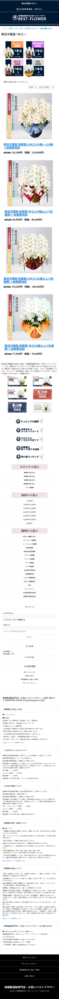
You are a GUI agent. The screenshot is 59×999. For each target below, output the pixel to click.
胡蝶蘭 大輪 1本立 (29, 472)
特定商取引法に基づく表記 (29, 679)
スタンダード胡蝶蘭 (29, 540)
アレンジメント (29, 589)
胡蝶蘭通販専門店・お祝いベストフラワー (29, 987)
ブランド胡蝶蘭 (29, 555)
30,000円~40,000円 (29, 516)
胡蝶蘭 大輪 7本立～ (31, 28)
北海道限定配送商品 (29, 593)
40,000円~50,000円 (29, 519)
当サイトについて (29, 672)
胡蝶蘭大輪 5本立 (29, 480)
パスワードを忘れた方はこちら (14, 631)
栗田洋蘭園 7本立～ (46, 28)
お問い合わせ (29, 676)
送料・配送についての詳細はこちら (14, 861)
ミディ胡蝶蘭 (29, 487)
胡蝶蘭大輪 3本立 (29, 476)
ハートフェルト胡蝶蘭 (29, 544)
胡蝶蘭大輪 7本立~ (29, 484)
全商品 (11, 28)
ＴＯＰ (4, 28)
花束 (29, 585)
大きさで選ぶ (19, 28)
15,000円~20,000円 (29, 508)
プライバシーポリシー (29, 683)
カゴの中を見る (29, 657)
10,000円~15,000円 (29, 504)
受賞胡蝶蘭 (29, 548)
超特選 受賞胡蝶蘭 (29, 551)
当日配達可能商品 (29, 570)
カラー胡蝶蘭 (29, 563)
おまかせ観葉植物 (29, 581)
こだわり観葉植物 (29, 578)
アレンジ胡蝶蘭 (29, 559)
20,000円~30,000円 (29, 512)
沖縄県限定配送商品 (29, 596)
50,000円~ (29, 523)
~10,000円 (29, 501)
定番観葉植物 (29, 574)
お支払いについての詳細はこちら (13, 742)
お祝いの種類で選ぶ (29, 536)
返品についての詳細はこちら (12, 918)
